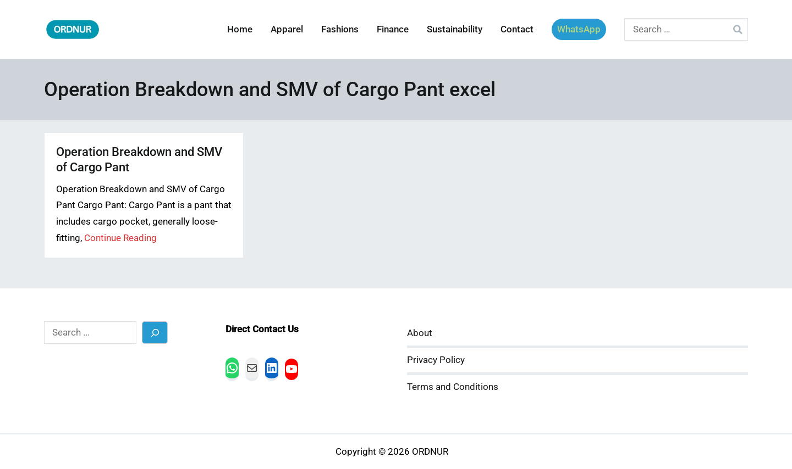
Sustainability (454, 29)
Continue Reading (120, 238)
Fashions (340, 29)
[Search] (155, 332)
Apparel (287, 29)
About (419, 333)
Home (239, 29)
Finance (393, 29)
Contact (517, 29)
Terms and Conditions (452, 387)
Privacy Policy (436, 360)
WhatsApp (579, 29)
